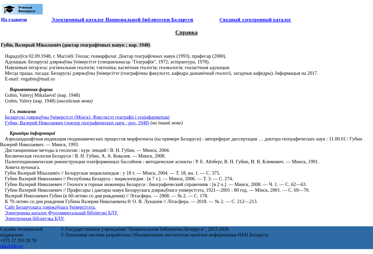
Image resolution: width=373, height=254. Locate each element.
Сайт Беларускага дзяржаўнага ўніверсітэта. (50, 207)
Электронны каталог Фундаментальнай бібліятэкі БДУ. (61, 212)
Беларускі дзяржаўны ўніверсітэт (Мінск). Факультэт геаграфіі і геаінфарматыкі (87, 117)
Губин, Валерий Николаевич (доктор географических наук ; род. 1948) (77, 122)
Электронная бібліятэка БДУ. (34, 218)
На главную (14, 19)
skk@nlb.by (11, 246)
